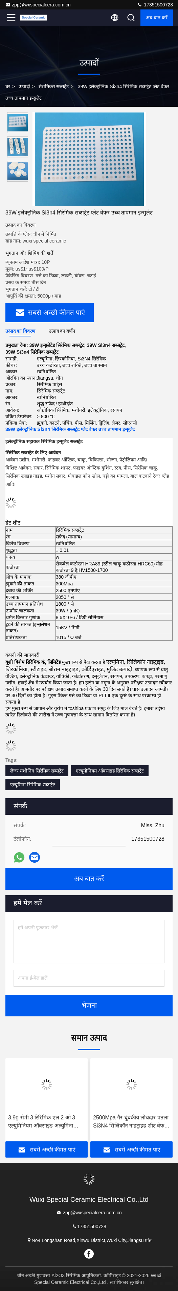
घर (7, 86)
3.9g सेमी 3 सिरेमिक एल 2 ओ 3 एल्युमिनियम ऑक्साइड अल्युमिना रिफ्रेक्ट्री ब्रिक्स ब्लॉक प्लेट (41, 1122)
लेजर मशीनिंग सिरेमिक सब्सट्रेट (37, 771)
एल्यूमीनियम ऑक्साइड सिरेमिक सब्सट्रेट (110, 771)
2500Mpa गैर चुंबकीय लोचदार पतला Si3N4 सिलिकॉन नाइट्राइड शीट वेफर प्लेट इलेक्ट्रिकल (131, 1122)
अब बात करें (157, 17)
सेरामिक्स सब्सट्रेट (54, 86)
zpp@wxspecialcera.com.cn (38, 4)
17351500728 (155, 4)
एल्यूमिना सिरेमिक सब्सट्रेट (32, 784)
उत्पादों (24, 86)
